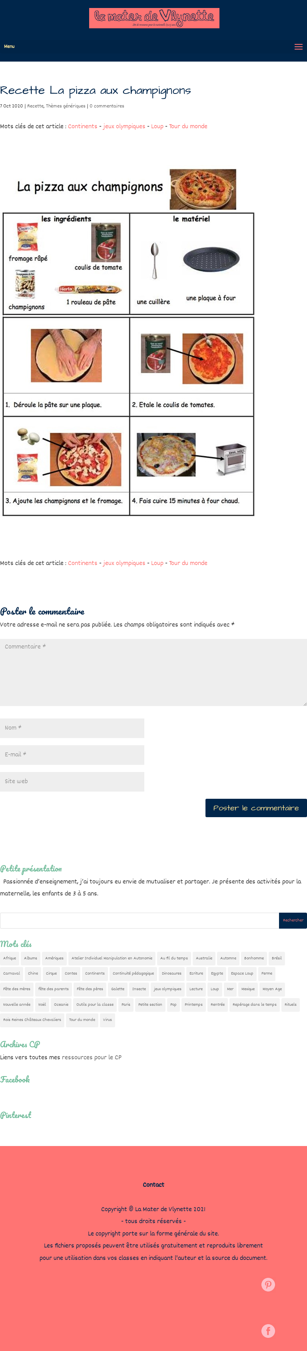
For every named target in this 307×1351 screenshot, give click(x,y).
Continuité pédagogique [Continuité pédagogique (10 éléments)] (133, 973)
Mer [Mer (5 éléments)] (230, 989)
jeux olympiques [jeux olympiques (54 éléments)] (167, 989)
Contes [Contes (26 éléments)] (71, 973)
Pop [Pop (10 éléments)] (173, 1004)
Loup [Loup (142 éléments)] (215, 989)
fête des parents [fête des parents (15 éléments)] (53, 989)
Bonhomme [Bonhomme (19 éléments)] (254, 958)
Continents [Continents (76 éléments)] (95, 973)
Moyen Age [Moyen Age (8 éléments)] (272, 989)
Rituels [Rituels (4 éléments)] (291, 1004)
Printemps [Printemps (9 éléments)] (194, 1004)
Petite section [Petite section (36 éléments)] (150, 1004)
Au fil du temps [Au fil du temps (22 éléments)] (174, 958)
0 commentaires (107, 106)
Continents (83, 127)
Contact (153, 1185)
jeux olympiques (124, 127)
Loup (157, 127)
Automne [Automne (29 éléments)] (228, 958)
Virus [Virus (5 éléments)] (107, 1020)
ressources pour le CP (92, 1058)
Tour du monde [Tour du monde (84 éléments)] (82, 1020)
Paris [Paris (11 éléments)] (126, 1004)
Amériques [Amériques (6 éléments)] (54, 958)
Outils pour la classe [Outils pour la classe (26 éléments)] (95, 1004)
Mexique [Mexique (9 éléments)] (248, 989)
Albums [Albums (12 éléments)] (30, 958)
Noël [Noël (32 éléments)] (42, 1004)
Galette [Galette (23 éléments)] (117, 989)
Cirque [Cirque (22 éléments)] (51, 973)
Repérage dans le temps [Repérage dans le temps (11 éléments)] (255, 1004)
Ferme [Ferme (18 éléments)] (266, 973)
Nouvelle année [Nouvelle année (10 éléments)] (16, 1004)
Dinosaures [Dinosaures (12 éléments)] (171, 973)
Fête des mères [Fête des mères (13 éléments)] (16, 989)
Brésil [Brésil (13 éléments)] (277, 958)
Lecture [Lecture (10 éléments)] (196, 989)
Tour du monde (188, 127)
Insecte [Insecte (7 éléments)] (139, 989)
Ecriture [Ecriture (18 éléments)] (196, 973)
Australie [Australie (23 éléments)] (204, 958)
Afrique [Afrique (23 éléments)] (9, 958)
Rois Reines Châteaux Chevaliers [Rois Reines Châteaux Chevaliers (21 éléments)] (32, 1020)
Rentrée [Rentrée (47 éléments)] (218, 1004)
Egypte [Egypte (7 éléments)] (217, 973)
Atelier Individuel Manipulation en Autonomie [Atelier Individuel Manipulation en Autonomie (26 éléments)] (112, 958)
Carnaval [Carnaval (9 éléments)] (11, 973)
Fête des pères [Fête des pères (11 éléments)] (90, 989)
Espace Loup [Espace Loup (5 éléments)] (242, 973)
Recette (35, 106)
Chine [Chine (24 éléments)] (33, 973)
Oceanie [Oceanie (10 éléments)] (61, 1004)
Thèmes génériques (66, 106)
